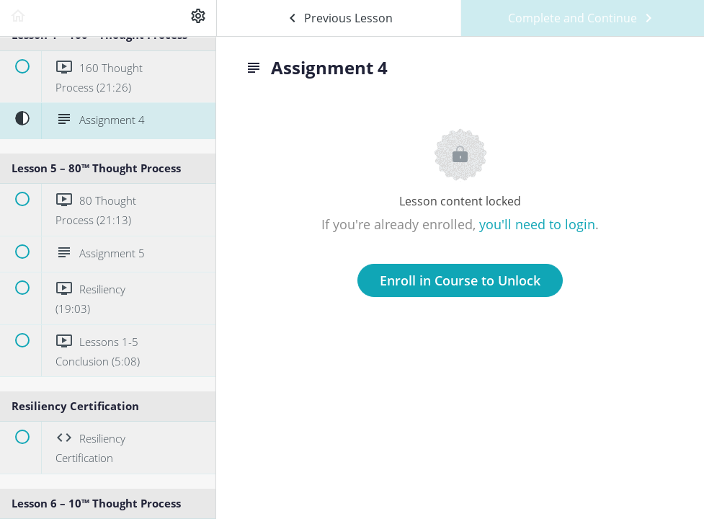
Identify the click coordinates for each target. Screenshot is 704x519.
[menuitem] (198, 18)
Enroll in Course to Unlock (460, 280)
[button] (18, 18)
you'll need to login (537, 224)
